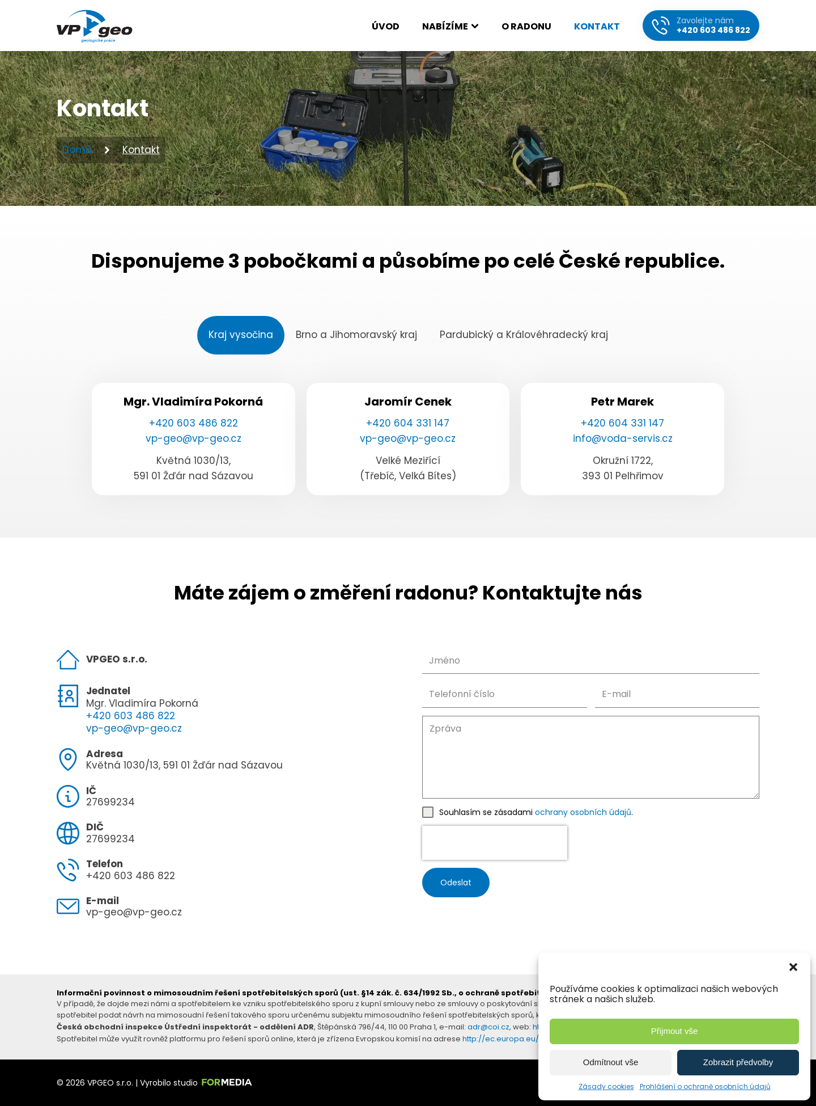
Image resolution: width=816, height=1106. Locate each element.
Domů (77, 150)
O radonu (526, 26)
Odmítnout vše (611, 1062)
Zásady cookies (606, 1086)
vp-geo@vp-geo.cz (193, 438)
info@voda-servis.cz (623, 438)
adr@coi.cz (488, 1026)
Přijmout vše (674, 1031)
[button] (793, 967)
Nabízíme (450, 26)
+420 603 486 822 (193, 423)
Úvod (386, 26)
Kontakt (597, 26)
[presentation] (494, 843)
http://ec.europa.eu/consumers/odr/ (531, 1038)
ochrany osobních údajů (583, 812)
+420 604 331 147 (407, 423)
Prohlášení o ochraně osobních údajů (705, 1086)
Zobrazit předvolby (738, 1062)
